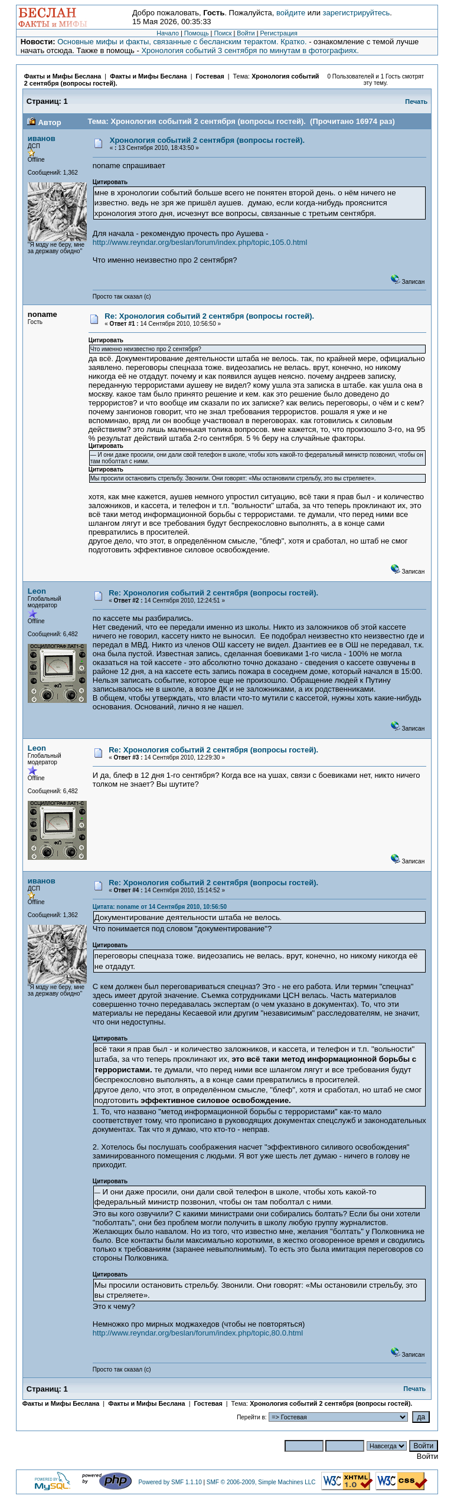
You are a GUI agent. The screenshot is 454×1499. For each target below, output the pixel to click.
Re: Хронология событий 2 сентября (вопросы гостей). (209, 316)
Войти (245, 33)
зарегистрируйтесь (356, 12)
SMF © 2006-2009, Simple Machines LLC (261, 1482)
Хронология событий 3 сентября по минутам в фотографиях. (249, 50)
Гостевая (210, 76)
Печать (416, 101)
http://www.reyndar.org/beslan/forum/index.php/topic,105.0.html (200, 242)
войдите (290, 12)
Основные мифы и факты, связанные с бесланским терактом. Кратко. (181, 41)
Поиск (222, 33)
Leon (37, 591)
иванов (41, 138)
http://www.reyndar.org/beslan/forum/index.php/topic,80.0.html (198, 1332)
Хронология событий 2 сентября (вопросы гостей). (207, 140)
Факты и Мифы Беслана (62, 76)
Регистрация (278, 33)
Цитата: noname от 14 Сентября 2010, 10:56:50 (160, 907)
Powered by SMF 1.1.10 (169, 1482)
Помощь (196, 33)
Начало (167, 33)
